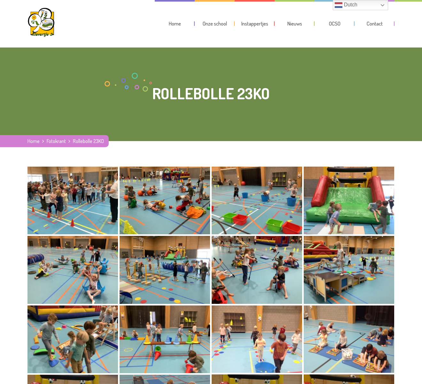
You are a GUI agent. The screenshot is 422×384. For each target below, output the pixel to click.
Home (33, 141)
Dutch (346, 5)
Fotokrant (56, 141)
